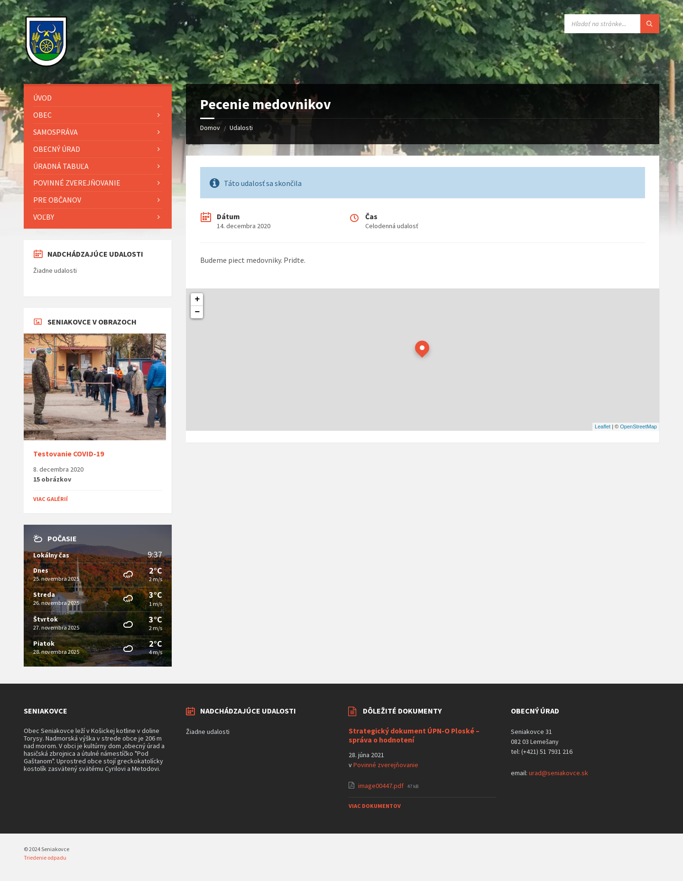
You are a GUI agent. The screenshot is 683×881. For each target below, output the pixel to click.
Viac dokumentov (375, 805)
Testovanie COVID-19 (68, 453)
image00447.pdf (381, 785)
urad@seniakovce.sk (558, 773)
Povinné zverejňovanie (385, 764)
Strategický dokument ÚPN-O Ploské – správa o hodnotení (414, 735)
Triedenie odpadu (45, 857)
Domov (210, 127)
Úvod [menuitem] (42, 97)
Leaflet (602, 426)
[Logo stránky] (46, 65)
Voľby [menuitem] (43, 217)
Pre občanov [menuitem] (57, 199)
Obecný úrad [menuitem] (56, 149)
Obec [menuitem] (42, 115)
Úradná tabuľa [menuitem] (61, 166)
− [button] (197, 312)
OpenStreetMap (638, 426)
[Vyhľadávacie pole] (611, 23)
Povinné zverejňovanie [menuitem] (76, 182)
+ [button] (197, 299)
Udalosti (241, 127)
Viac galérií (50, 498)
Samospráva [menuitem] (55, 132)
